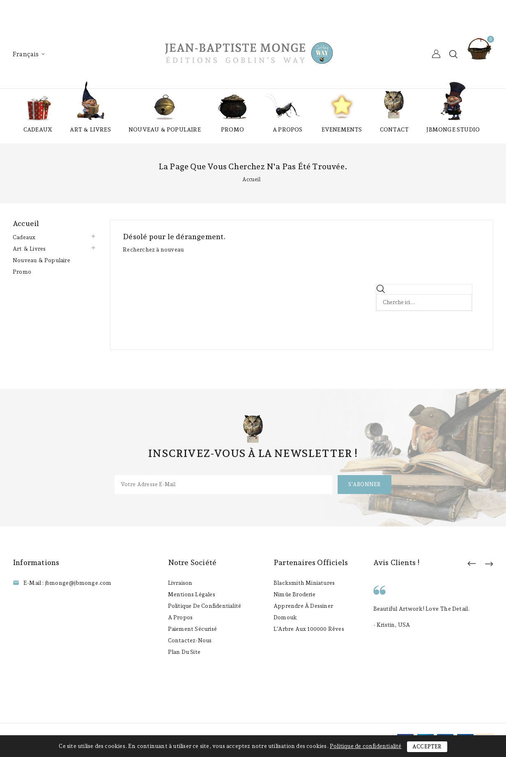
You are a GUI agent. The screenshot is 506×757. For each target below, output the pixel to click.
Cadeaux (37, 129)
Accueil (26, 223)
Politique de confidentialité (205, 605)
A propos (288, 129)
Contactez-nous (190, 640)
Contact (394, 129)
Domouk (285, 617)
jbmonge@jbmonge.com (78, 582)
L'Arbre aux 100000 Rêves (309, 628)
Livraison (180, 582)
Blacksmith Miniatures (304, 582)
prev (475, 563)
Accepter (427, 746)
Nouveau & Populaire (165, 129)
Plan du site (184, 652)
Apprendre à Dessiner (303, 605)
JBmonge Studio (453, 129)
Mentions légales (191, 594)
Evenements (342, 129)
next (488, 563)
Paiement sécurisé (192, 628)
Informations (36, 562)
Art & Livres (90, 129)
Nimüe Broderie (294, 594)
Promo (232, 129)
